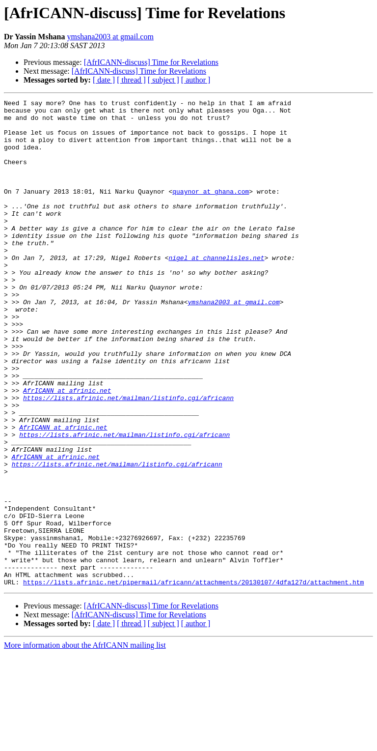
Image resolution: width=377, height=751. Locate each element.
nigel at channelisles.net (216, 290)
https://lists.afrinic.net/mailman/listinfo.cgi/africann (128, 458)
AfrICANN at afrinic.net (67, 449)
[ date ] (104, 80)
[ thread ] (131, 80)
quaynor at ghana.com (210, 210)
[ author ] (196, 80)
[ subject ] (163, 80)
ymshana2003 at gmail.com (110, 36)
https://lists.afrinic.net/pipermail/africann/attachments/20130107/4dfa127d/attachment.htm (193, 679)
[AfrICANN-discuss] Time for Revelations (151, 62)
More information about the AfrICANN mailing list (85, 742)
